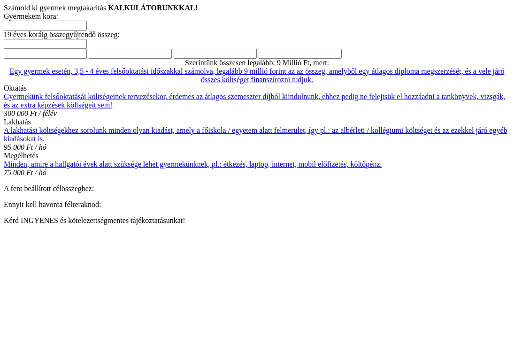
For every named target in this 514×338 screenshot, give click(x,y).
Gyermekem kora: (31, 16)
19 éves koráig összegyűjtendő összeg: (62, 34)
